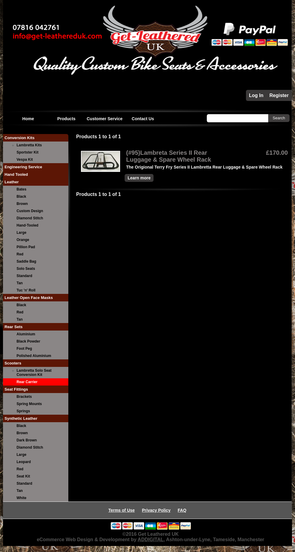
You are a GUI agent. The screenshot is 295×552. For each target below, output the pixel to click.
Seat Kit (23, 476)
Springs (23, 411)
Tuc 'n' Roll (26, 290)
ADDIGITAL (150, 539)
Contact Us (143, 118)
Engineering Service (23, 167)
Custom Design (30, 211)
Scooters (13, 363)
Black (21, 196)
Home (28, 118)
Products (66, 118)
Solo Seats (26, 269)
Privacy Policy (156, 510)
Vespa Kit (25, 159)
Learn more (139, 177)
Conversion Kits (20, 138)
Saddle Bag (26, 261)
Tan (20, 283)
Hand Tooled (16, 174)
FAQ (182, 510)
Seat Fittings (16, 389)
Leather (12, 182)
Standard (24, 276)
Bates (21, 189)
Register (279, 95)
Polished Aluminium (34, 356)
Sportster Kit (28, 152)
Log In (256, 95)
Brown (22, 204)
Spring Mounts (29, 404)
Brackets (24, 397)
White (21, 498)
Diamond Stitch (30, 218)
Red (20, 254)
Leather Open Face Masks (29, 297)
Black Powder (28, 341)
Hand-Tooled (27, 225)
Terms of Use (121, 510)
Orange (23, 240)
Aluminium (26, 334)
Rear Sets (14, 327)
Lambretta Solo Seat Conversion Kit (34, 372)
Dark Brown (27, 440)
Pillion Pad (26, 247)
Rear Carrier (27, 382)
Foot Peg (24, 348)
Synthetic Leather (21, 418)
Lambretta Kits (29, 145)
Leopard (24, 462)
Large (21, 232)
